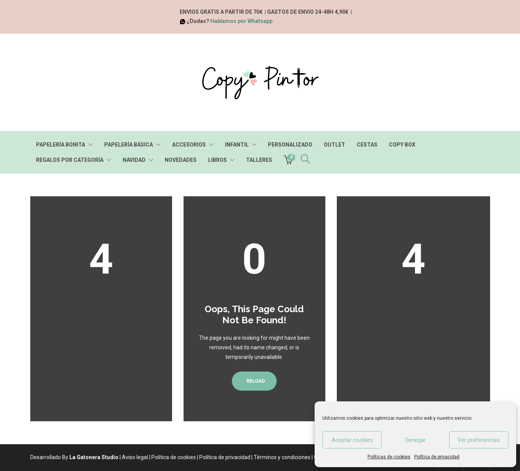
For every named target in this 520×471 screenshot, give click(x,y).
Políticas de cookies (388, 457)
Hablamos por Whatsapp (241, 21)
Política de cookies (173, 457)
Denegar (415, 440)
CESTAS (367, 145)
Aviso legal (135, 457)
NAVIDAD (134, 160)
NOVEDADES (181, 160)
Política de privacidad (436, 457)
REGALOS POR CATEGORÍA (69, 160)
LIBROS (217, 160)
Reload (254, 381)
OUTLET (334, 145)
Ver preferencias (479, 440)
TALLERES (259, 160)
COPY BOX (402, 145)
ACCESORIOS (189, 145)
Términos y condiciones (282, 457)
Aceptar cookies (352, 440)
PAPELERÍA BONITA (60, 145)
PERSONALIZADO (290, 145)
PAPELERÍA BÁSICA (128, 145)
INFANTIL (237, 145)
